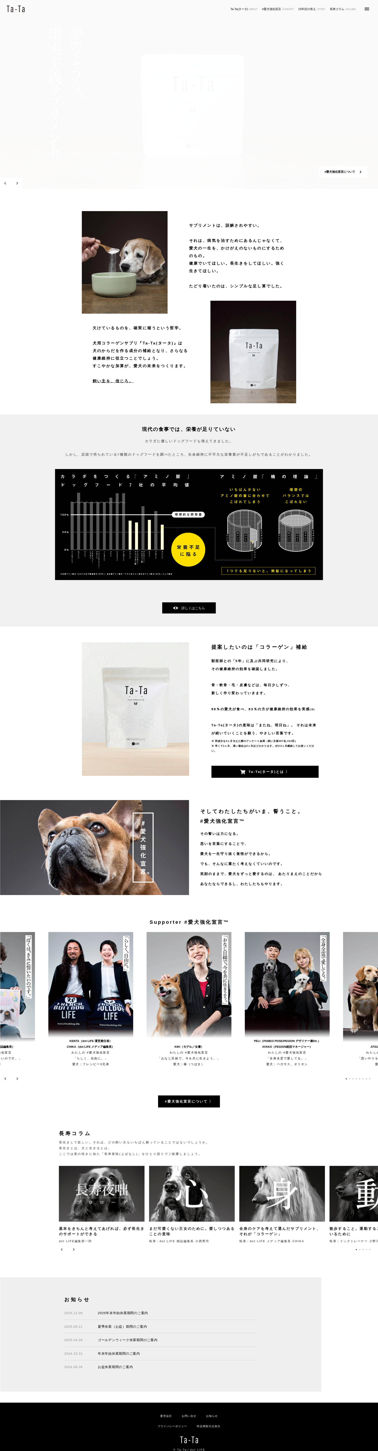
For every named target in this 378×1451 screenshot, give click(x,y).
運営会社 (166, 1416)
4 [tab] (356, 1079)
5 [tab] (359, 1079)
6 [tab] (363, 1079)
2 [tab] (31, 183)
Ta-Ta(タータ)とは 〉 (265, 772)
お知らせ (212, 1416)
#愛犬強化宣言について (340, 171)
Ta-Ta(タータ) (244, 9)
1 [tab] (28, 183)
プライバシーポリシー (172, 1426)
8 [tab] (369, 1079)
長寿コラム (343, 9)
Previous (5, 183)
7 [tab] (366, 1079)
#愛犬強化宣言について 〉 (189, 1101)
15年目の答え (311, 9)
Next (16, 183)
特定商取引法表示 (208, 1426)
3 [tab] (35, 183)
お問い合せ (189, 1416)
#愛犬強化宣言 (278, 9)
